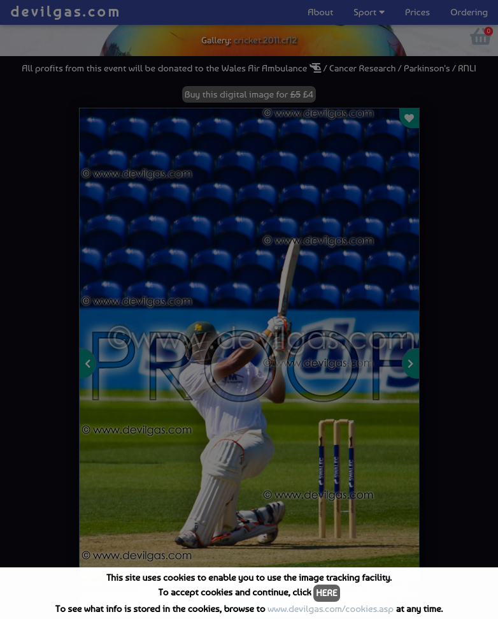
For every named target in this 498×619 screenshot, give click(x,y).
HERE (326, 593)
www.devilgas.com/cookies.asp (330, 609)
